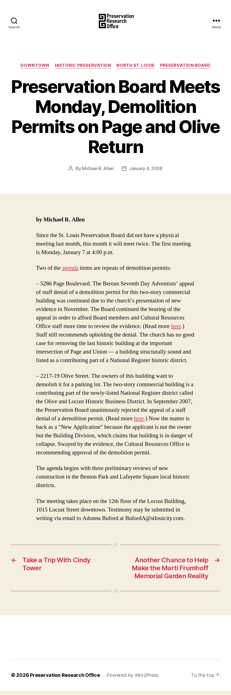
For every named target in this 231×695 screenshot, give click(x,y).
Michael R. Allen (98, 173)
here (176, 331)
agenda (70, 272)
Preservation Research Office (65, 679)
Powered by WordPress (133, 679)
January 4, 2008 (145, 173)
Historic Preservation (83, 70)
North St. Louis (135, 70)
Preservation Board (185, 70)
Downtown (35, 70)
